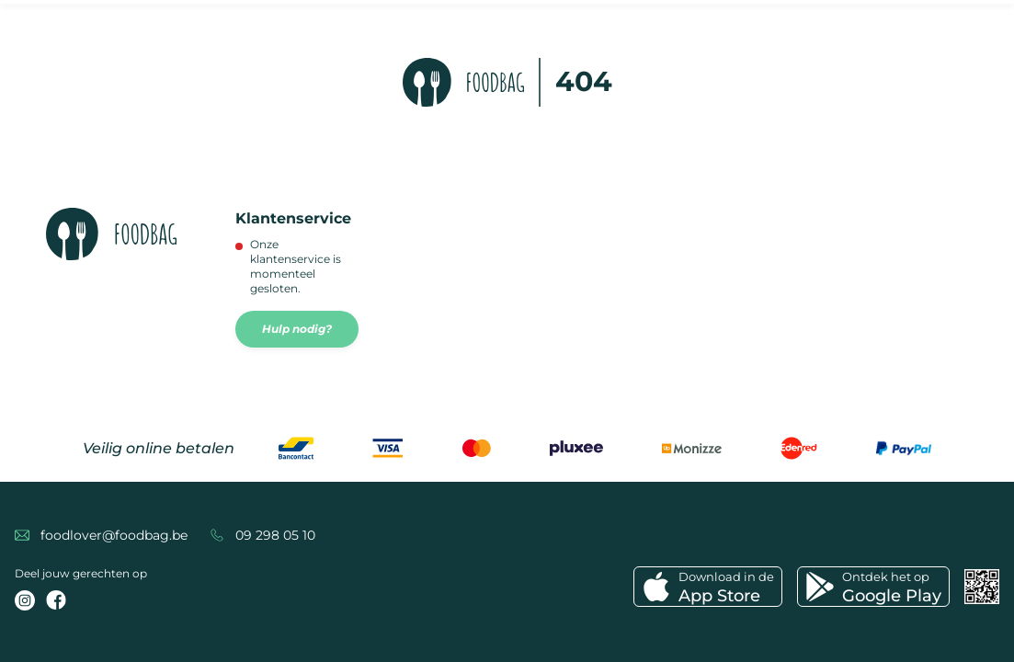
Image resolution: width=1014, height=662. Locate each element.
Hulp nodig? (297, 329)
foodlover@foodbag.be (114, 535)
